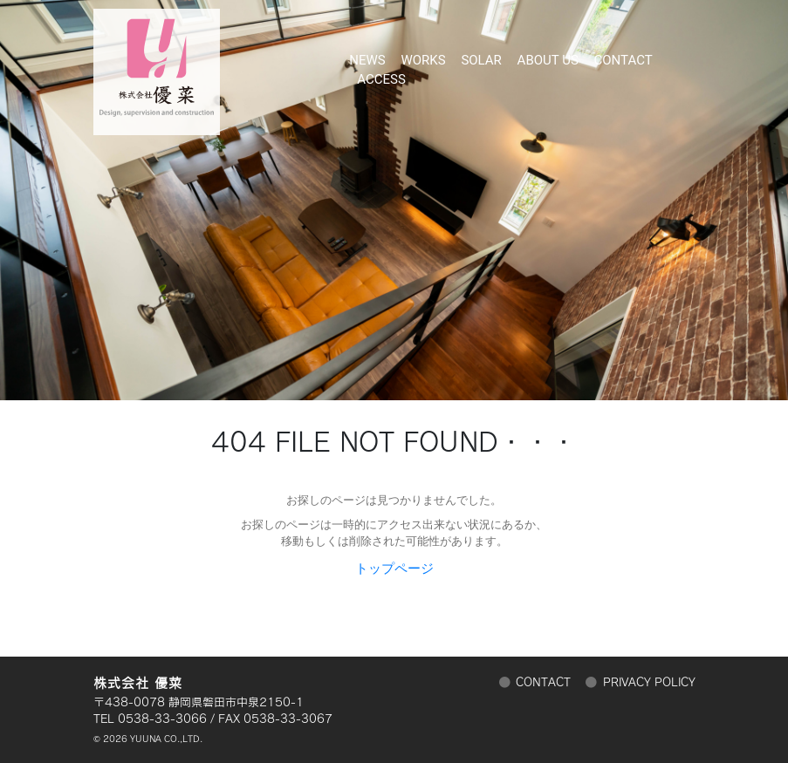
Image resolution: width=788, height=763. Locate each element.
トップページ (394, 568)
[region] (394, 200)
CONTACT (623, 54)
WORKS (423, 54)
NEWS (367, 54)
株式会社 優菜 (156, 63)
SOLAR (481, 54)
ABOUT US (548, 54)
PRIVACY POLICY (649, 682)
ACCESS (381, 67)
